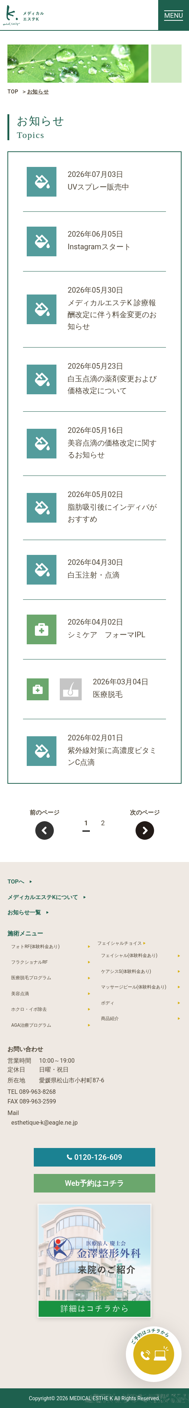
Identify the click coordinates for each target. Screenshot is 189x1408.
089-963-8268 (37, 1091)
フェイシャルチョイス (119, 942)
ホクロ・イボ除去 (29, 1008)
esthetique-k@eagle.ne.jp (44, 1122)
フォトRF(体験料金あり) (35, 945)
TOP (12, 92)
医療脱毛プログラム (31, 977)
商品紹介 (110, 1018)
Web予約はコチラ (94, 1182)
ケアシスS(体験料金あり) (126, 971)
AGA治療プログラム (31, 1024)
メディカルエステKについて (44, 896)
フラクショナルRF (29, 961)
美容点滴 (20, 993)
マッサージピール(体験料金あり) (133, 986)
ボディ (107, 1002)
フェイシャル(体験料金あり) (129, 955)
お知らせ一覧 (25, 911)
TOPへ (16, 881)
